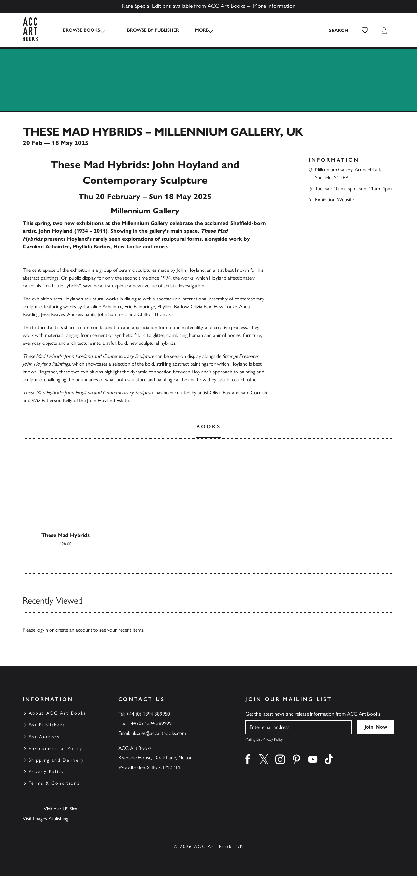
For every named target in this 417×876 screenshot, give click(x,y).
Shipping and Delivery (56, 760)
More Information (274, 5)
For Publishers (47, 725)
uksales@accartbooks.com (158, 733)
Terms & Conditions (54, 783)
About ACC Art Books (57, 713)
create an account (73, 630)
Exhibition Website (334, 200)
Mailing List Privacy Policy (264, 739)
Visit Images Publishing (45, 818)
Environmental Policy (56, 748)
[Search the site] (339, 30)
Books (208, 426)
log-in (42, 630)
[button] (365, 30)
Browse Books (81, 30)
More (196, 30)
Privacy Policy (46, 771)
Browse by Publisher (147, 30)
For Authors (44, 736)
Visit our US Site (60, 809)
